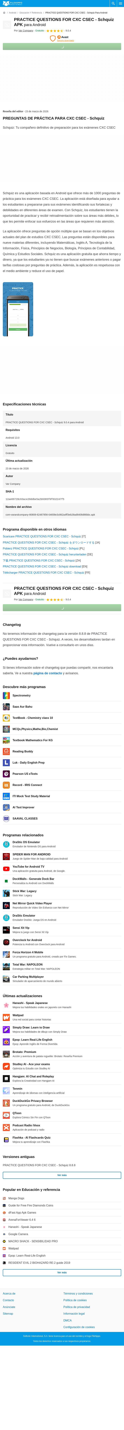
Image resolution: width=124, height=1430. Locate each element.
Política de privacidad (76, 1307)
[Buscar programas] (113, 3)
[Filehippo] (12, 3)
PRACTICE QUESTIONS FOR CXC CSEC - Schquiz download (42, 566)
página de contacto (47, 673)
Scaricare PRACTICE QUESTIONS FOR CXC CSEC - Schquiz (42, 536)
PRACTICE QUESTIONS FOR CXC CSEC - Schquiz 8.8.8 (39, 1165)
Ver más (62, 1175)
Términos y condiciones (78, 1293)
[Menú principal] (120, 3)
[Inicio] (4, 12)
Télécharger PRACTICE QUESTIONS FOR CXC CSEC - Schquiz (43, 572)
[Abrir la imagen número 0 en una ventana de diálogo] (18, 309)
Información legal (74, 1313)
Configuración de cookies (79, 1327)
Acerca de (9, 1293)
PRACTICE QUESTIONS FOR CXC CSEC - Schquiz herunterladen (44, 554)
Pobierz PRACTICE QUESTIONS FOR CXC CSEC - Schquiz (41, 548)
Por (23, 30)
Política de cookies (75, 1300)
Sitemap (8, 1313)
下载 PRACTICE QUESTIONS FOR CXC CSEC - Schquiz (39, 560)
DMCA (67, 1320)
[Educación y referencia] (31, 12)
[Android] (12, 12)
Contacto (8, 1300)
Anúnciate (9, 1307)
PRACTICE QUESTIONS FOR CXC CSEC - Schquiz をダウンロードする (48, 542)
